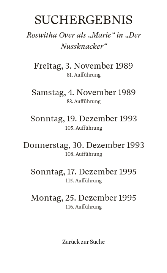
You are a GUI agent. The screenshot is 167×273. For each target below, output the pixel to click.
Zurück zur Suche (83, 242)
